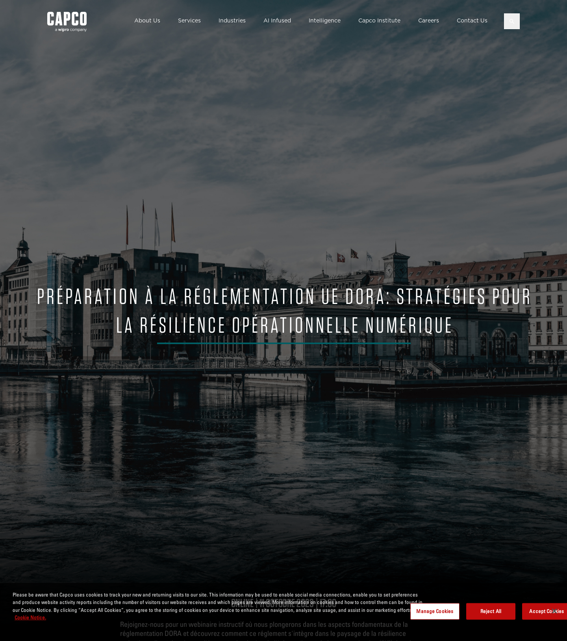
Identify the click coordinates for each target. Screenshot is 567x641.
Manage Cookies (434, 611)
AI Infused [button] (277, 20)
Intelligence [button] (325, 20)
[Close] (554, 611)
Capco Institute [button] (379, 20)
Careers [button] (428, 20)
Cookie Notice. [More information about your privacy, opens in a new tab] (30, 617)
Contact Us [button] (472, 20)
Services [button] (189, 20)
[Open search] (512, 21)
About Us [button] (147, 20)
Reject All (490, 611)
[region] (283, 612)
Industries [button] (232, 20)
